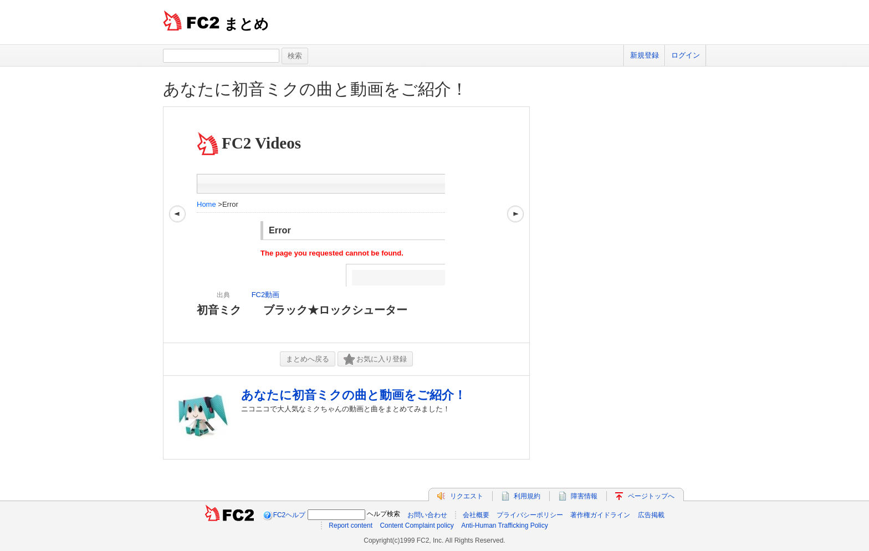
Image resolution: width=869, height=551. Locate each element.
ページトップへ (651, 496)
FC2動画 (266, 294)
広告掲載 (651, 515)
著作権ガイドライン (600, 515)
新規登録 (644, 55)
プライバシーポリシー (530, 515)
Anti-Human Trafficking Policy (504, 525)
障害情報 (584, 496)
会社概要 (476, 515)
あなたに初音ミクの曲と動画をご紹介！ (315, 89)
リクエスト (466, 496)
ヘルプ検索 (383, 514)
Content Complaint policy (416, 525)
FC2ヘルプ (289, 515)
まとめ (246, 24)
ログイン (685, 55)
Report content (350, 525)
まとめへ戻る (307, 359)
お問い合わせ (427, 515)
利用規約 (527, 496)
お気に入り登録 (375, 359)
